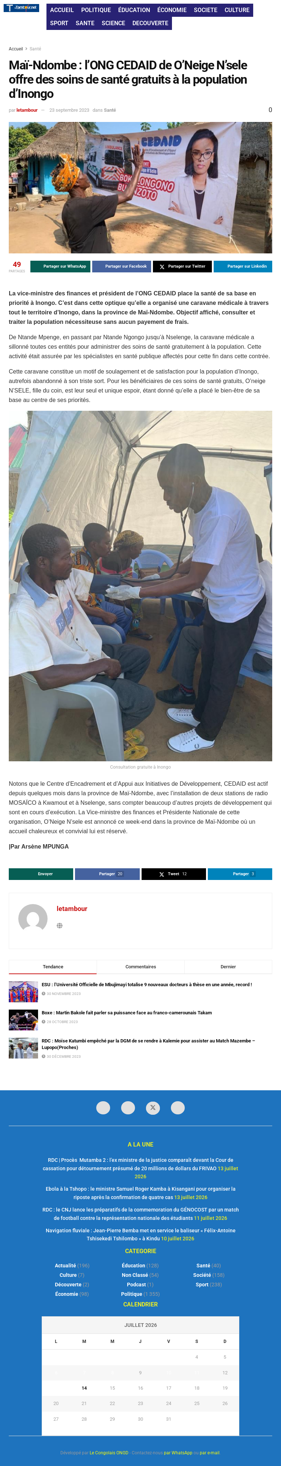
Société (202, 1275)
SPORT (59, 23)
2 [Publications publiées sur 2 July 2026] (140, 1357)
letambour (27, 110)
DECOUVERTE (150, 23)
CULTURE (237, 10)
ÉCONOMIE (172, 10)
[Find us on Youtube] (178, 1107)
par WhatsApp (178, 1452)
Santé (35, 48)
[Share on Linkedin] (243, 266)
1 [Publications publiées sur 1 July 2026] (112, 1357)
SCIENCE (113, 23)
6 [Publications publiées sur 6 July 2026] (56, 1372)
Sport (202, 1284)
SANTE (85, 23)
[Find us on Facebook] (103, 1107)
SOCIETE (205, 10)
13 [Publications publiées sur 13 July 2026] (56, 1388)
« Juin (138, 1431)
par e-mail (210, 1452)
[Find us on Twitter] (153, 1108)
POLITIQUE (96, 10)
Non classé (135, 1275)
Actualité (65, 1265)
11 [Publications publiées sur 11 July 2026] (196, 1372)
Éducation (133, 1265)
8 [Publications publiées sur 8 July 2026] (112, 1372)
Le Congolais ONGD (109, 1452)
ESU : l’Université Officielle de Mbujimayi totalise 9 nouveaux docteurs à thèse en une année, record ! (147, 984)
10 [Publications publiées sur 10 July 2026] (168, 1372)
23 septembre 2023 (69, 110)
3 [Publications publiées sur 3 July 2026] (168, 1357)
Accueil (16, 48)
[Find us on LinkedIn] (128, 1107)
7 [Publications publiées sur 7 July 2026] (84, 1372)
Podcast (136, 1284)
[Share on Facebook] (121, 266)
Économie (66, 1294)
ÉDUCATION (134, 10)
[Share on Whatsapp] (60, 266)
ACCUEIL (62, 10)
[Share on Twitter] (182, 266)
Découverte (68, 1284)
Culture (68, 1275)
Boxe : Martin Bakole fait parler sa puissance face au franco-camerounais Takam (127, 1012)
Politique (131, 1294)
